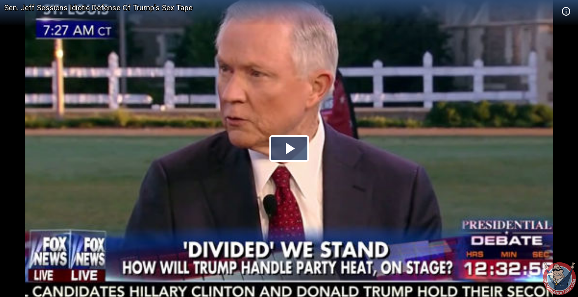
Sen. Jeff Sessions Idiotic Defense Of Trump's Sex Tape (98, 7)
